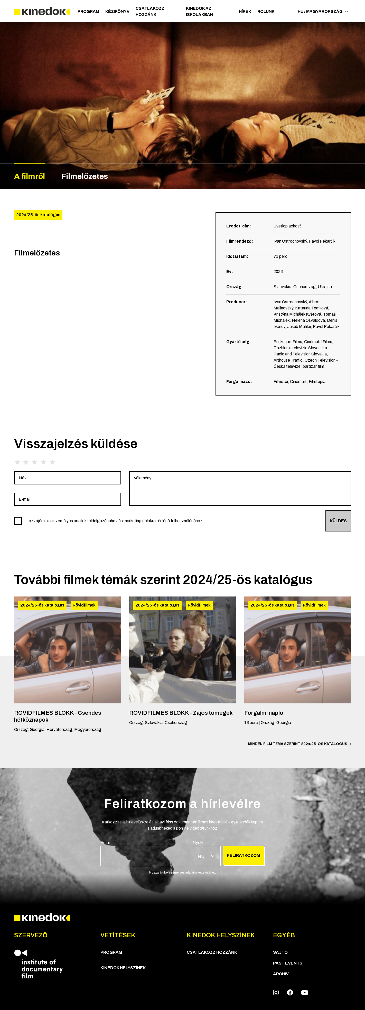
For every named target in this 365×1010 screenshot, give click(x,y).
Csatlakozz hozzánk (150, 11)
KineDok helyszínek (123, 968)
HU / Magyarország (323, 11)
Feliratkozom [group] (243, 855)
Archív (281, 974)
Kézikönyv (117, 11)
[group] (67, 477)
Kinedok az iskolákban (199, 11)
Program (88, 11)
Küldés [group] (338, 521)
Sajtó (280, 952)
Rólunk (266, 11)
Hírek (245, 11)
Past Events (287, 963)
